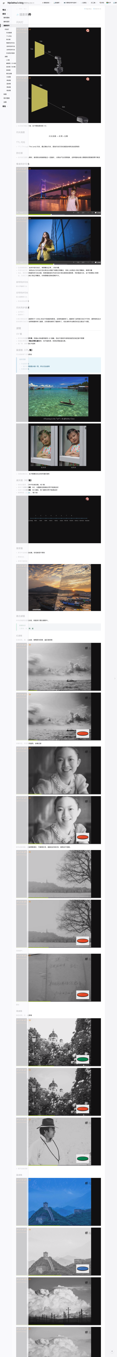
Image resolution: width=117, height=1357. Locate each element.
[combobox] (30, 3)
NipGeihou (99, 11)
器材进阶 (6, 21)
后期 (5, 102)
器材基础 (6, 17)
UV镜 (8, 60)
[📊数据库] (57, 3)
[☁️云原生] (84, 3)
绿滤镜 (9, 80)
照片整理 (6, 98)
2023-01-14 (109, 11)
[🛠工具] (94, 3)
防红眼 (8, 39)
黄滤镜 (9, 87)
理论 (42, 11)
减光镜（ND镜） (11, 67)
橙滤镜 (9, 90)
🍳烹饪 (101, 3)
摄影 (38, 11)
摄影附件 (6, 25)
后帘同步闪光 (11, 49)
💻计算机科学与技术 (70, 3)
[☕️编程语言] (46, 3)
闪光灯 (7, 29)
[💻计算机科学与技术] (71, 3)
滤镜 (6, 56)
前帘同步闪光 (11, 46)
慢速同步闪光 (10, 43)
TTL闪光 (9, 36)
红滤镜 (9, 77)
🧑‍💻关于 (108, 3)
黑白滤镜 (9, 73)
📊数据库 (56, 3)
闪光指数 (9, 33)
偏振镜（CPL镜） (11, 63)
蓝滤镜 (9, 83)
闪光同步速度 (10, 53)
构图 (5, 94)
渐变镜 (8, 70)
